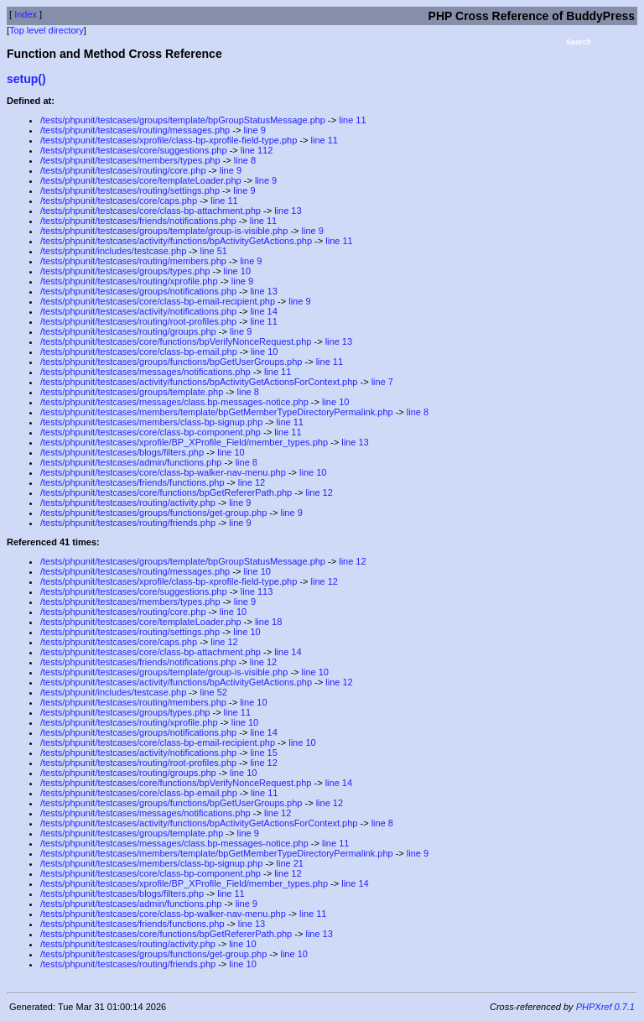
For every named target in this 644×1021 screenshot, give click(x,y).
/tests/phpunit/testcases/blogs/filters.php (122, 452)
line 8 (245, 160)
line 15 (263, 753)
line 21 (290, 863)
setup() (26, 79)
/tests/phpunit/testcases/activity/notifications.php (138, 311)
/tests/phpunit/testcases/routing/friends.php (128, 523)
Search (578, 42)
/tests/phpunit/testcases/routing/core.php (123, 170)
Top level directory (46, 30)
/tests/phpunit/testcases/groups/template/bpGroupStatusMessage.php (182, 120)
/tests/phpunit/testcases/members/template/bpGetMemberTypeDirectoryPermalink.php (216, 412)
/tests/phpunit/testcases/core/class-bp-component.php (150, 432)
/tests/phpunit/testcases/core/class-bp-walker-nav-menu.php (163, 472)
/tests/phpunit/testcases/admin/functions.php (130, 462)
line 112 (257, 150)
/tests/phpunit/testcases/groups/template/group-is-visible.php (164, 231)
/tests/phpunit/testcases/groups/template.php (131, 392)
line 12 (251, 482)
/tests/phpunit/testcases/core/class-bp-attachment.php (150, 211)
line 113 (257, 591)
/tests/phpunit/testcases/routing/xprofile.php (129, 281)
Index (25, 14)
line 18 (268, 622)
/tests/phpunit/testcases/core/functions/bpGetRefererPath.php (166, 492)
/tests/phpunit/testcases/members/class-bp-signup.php (151, 422)
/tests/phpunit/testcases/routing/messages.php (135, 130)
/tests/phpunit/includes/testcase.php (113, 251)
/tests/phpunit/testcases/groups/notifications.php (138, 291)
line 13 (287, 211)
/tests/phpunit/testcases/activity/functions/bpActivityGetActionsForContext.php (198, 382)
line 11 (352, 120)
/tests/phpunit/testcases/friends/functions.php (132, 482)
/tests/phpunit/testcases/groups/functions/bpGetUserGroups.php (171, 362)
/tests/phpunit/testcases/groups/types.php (125, 271)
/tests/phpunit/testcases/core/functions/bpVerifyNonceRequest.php (175, 341)
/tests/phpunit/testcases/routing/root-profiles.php (138, 321)
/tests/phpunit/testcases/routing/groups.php (128, 331)
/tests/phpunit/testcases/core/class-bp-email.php (138, 351)
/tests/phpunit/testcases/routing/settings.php (130, 190)
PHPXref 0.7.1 (605, 1007)
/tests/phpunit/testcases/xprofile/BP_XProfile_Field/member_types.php (184, 442)
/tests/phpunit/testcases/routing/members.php (133, 261)
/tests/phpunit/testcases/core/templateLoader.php (141, 180)
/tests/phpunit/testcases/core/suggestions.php (133, 150)
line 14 (263, 311)
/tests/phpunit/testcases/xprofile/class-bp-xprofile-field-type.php (168, 140)
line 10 (237, 271)
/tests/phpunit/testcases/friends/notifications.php (138, 221)
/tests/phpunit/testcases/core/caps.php (118, 200)
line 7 (382, 382)
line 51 (213, 251)
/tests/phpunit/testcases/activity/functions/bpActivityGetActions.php (176, 241)
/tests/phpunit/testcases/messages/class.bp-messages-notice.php (174, 402)
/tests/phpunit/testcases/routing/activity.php (128, 502)
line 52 (213, 692)
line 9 (254, 130)
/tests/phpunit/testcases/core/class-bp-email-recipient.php (157, 301)
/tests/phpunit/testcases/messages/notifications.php (145, 372)
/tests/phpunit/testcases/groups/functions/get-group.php (153, 513)
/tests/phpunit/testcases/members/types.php (130, 160)
